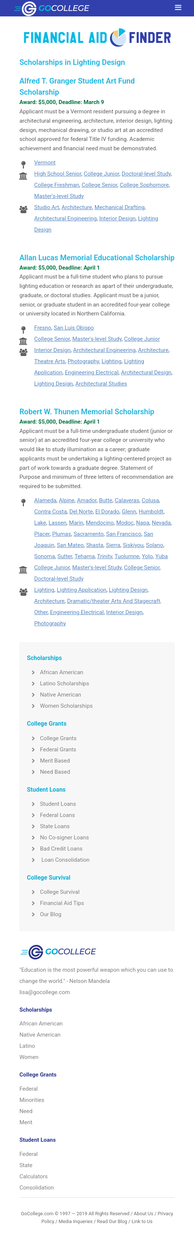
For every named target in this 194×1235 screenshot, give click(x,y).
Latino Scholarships (58, 683)
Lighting (112, 361)
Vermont (45, 162)
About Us (143, 1213)
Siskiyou (133, 545)
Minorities (31, 1100)
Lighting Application (82, 590)
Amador (86, 500)
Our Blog (44, 914)
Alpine (67, 500)
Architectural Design (146, 372)
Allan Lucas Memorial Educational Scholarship (97, 257)
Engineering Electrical (92, 372)
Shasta (94, 545)
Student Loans (51, 804)
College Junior (101, 173)
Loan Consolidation (58, 860)
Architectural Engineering (65, 218)
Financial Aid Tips (55, 903)
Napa (142, 522)
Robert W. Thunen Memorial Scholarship (86, 411)
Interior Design (117, 218)
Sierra (113, 545)
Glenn (129, 511)
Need (26, 1111)
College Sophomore (144, 185)
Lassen (58, 522)
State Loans (48, 826)
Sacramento (89, 534)
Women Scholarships (60, 706)
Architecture (77, 207)
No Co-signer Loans (58, 837)
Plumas (61, 534)
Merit (26, 1122)
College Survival (53, 892)
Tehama (84, 556)
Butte (105, 500)
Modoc (125, 522)
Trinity (104, 556)
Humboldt (151, 511)
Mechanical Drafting (120, 207)
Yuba (161, 556)
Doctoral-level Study (146, 173)
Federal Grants (51, 749)
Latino (27, 1046)
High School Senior (57, 173)
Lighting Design (53, 383)
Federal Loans (51, 815)
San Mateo (70, 545)
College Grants (52, 738)
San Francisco (123, 534)
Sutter (65, 556)
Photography (83, 361)
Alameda (45, 500)
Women (29, 1057)
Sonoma (44, 556)
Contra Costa (50, 511)
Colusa (150, 500)
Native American (54, 694)
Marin (76, 522)
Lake (40, 522)
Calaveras (127, 500)
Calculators (33, 1176)
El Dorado (107, 511)
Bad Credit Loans (55, 848)
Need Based (48, 772)
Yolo (147, 556)
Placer (42, 534)
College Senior (99, 185)
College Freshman (56, 185)
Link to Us (142, 1221)
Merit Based (48, 760)
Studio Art (46, 207)
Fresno (43, 327)
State (26, 1165)
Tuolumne (126, 556)
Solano (154, 545)
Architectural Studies (101, 383)
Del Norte (81, 511)
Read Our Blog (112, 1221)
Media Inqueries (76, 1221)
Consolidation (36, 1187)
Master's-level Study (59, 196)
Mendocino (100, 522)
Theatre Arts (49, 361)
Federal (28, 1088)
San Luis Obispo (74, 327)
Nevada (161, 522)
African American (55, 672)
